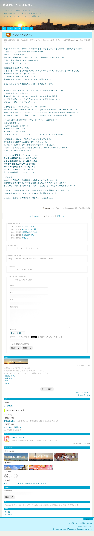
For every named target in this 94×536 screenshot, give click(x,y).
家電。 (59, 216)
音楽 (85, 40)
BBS (7, 388)
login (90, 528)
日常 (53, 40)
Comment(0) (71, 208)
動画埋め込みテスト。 (31, 232)
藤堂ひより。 (35, 40)
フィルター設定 (84, 400)
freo (64, 534)
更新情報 (8, 383)
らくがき (25, 28)
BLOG (10, 28)
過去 (57, 40)
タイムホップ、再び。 (31, 229)
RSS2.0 (8, 519)
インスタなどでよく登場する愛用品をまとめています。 (26, 488)
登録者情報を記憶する (21, 349)
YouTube (17, 28)
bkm (7, 386)
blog (76, 40)
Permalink (60, 208)
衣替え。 (25, 238)
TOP (4, 28)
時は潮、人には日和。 (18, 4)
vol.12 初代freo (66, 40)
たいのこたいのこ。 (23, 35)
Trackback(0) (84, 208)
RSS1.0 (8, 517)
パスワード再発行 (83, 397)
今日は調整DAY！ (29, 235)
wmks (90, 534)
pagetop (88, 524)
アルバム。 (36, 216)
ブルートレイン (28, 226)
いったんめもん (18, 442)
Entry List (50, 216)
